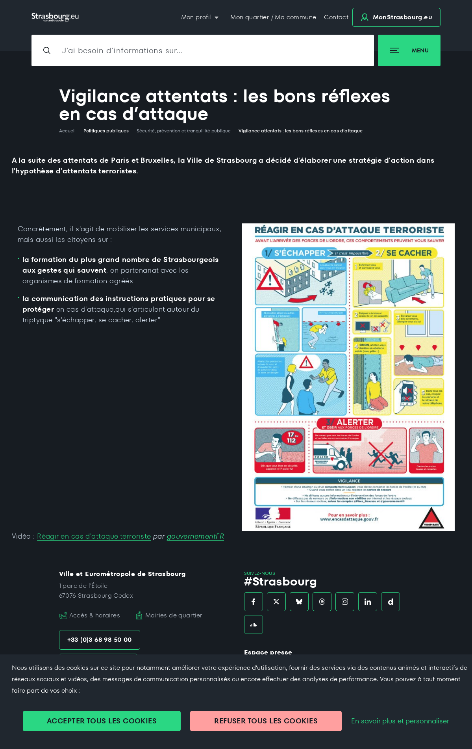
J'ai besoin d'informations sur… (122, 50)
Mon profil (197, 17)
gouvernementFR (195, 536)
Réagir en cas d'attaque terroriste (94, 536)
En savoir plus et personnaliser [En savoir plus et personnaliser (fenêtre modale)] (400, 721)
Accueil (67, 131)
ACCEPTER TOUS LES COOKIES (102, 721)
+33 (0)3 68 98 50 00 (99, 639)
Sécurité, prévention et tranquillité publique (184, 131)
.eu (396, 17)
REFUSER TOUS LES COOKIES (266, 721)
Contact (336, 17)
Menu (409, 50)
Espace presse (268, 652)
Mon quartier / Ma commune (273, 17)
